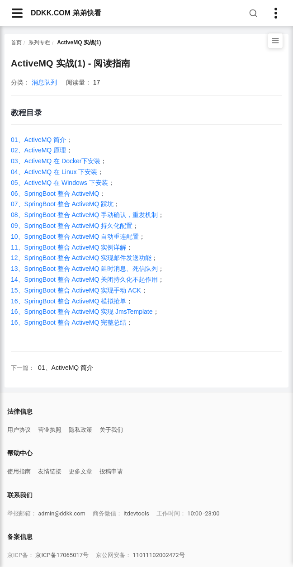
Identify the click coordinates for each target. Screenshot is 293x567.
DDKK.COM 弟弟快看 (66, 13)
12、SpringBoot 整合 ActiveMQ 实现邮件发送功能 (81, 257)
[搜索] (253, 13)
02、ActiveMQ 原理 (38, 150)
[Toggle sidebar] (276, 13)
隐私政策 (80, 429)
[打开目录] (275, 40)
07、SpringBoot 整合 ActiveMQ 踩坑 (62, 204)
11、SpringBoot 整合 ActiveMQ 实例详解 (68, 247)
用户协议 (19, 429)
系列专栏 (39, 42)
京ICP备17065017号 (62, 555)
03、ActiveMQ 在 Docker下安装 (55, 161)
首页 (16, 42)
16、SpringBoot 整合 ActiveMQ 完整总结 (68, 322)
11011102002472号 (158, 555)
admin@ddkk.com (61, 513)
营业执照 (49, 429)
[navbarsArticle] (17, 13)
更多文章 (80, 471)
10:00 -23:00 (203, 513)
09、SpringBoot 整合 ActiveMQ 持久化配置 (71, 225)
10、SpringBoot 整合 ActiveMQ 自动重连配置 (75, 236)
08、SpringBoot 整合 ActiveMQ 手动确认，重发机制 (84, 214)
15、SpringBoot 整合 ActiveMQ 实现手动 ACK (76, 290)
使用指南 (19, 471)
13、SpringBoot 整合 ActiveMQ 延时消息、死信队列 (84, 268)
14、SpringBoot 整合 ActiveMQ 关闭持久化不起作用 (84, 279)
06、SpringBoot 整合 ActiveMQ (55, 193)
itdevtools (136, 513)
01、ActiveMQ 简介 (38, 139)
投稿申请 (111, 471)
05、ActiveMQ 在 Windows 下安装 (59, 182)
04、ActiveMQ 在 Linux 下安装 (54, 171)
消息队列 (44, 82)
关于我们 (111, 429)
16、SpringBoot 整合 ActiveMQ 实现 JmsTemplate (82, 311)
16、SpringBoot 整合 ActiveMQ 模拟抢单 (68, 301)
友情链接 (49, 471)
